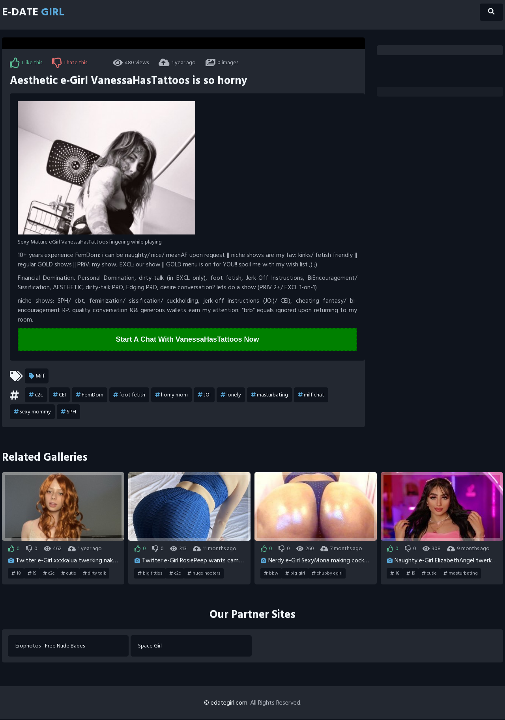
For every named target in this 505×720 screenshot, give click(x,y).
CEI (59, 395)
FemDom (89, 395)
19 (32, 574)
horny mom (171, 395)
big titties (150, 574)
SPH (68, 412)
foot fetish (129, 395)
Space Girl (150, 646)
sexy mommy (32, 412)
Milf (37, 376)
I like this (26, 62)
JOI (204, 395)
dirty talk (94, 574)
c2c (36, 395)
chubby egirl (327, 574)
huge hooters (204, 574)
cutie (68, 574)
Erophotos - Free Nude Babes (50, 646)
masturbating (269, 395)
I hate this (69, 62)
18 (16, 574)
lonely (231, 395)
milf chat (311, 395)
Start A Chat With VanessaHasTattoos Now (187, 340)
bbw (271, 574)
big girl (295, 574)
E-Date (36, 13)
